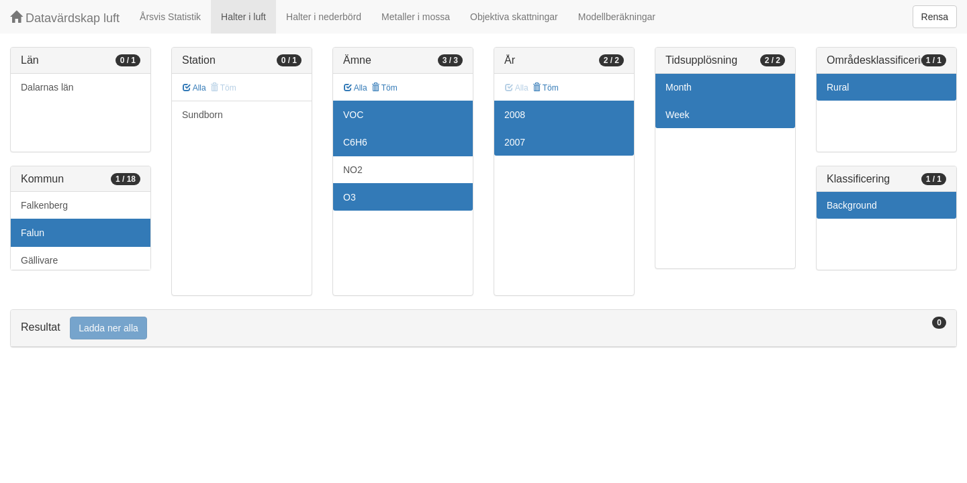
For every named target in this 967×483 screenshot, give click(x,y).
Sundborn (202, 114)
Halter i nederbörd (323, 16)
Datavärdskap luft (65, 18)
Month (678, 87)
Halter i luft (243, 16)
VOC (353, 114)
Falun (32, 232)
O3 (349, 197)
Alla (194, 88)
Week (677, 114)
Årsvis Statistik (170, 16)
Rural (838, 87)
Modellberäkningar (616, 16)
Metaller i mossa (415, 16)
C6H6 (355, 142)
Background (852, 205)
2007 (514, 142)
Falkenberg (44, 205)
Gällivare (39, 260)
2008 (514, 114)
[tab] (483, 328)
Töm (384, 88)
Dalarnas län (47, 87)
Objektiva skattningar (514, 16)
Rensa (934, 16)
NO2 (353, 169)
